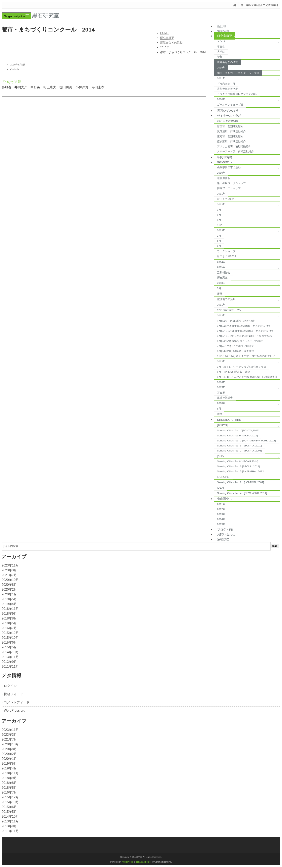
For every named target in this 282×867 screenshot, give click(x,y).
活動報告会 (223, 272)
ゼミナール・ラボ (229, 115)
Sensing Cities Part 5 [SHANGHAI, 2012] (241, 471)
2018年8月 (9, 618)
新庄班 (221, 26)
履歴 (219, 293)
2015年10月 (10, 637)
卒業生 (221, 46)
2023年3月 (9, 570)
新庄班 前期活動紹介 (230, 126)
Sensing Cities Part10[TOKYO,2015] (238, 430)
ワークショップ (226, 251)
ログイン (10, 686)
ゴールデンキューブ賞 (230, 104)
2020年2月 (9, 589)
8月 (219, 219)
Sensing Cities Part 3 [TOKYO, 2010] (239, 445)
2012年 (221, 204)
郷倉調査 (222, 277)
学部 (219, 56)
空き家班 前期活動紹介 (231, 141)
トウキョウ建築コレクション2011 (237, 93)
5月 (219, 214)
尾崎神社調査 (225, 397)
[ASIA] (221, 455)
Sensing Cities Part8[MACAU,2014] (237, 461)
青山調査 (223, 498)
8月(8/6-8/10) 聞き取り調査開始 (235, 351)
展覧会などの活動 (227, 62)
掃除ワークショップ (229, 188)
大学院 (221, 51)
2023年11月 (10, 565)
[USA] (220, 487)
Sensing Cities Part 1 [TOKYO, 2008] (239, 450)
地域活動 (223, 162)
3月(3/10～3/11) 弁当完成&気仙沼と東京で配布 (244, 335)
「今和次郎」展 (226, 83)
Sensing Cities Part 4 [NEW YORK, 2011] (242, 493)
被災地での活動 (226, 299)
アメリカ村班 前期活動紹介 (234, 146)
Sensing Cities (229, 419)
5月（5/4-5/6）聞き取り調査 (233, 371)
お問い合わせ (226, 534)
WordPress (127, 862)
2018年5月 (9, 623)
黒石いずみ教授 (227, 110)
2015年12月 (10, 633)
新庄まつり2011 (226, 199)
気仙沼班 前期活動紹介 (231, 131)
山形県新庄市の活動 (229, 167)
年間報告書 (224, 157)
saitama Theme (143, 862)
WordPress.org (14, 710)
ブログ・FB (225, 529)
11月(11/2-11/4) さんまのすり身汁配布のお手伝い (246, 356)
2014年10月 (10, 652)
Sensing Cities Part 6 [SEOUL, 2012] (238, 466)
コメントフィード (17, 702)
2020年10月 (10, 580)
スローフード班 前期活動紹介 (235, 151)
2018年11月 (10, 608)
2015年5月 (9, 647)
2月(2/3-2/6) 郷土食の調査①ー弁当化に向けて (244, 325)
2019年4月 (9, 604)
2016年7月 (9, 628)
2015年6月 (9, 642)
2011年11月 (10, 666)
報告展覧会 (223, 178)
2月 (219, 209)
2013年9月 (9, 661)
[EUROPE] (223, 476)
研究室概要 (224, 36)
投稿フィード (13, 694)
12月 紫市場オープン (229, 310)
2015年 (221, 67)
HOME (164, 33)
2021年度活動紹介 (228, 120)
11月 (220, 224)
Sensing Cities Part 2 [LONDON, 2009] (240, 482)
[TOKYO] (222, 425)
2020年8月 (9, 584)
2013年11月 (10, 657)
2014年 (221, 262)
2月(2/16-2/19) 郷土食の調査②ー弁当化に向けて (245, 330)
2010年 (221, 99)
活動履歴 (223, 539)
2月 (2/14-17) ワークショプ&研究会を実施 (241, 366)
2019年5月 (9, 599)
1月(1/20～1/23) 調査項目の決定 (236, 320)
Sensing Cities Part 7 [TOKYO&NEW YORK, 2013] (246, 440)
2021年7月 (9, 575)
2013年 (221, 230)
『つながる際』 (13, 82)
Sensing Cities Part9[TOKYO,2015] (237, 435)
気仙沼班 (223, 31)
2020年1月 (9, 594)
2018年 (221, 282)
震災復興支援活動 (227, 88)
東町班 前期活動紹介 (230, 136)
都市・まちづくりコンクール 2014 (238, 72)
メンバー (222, 41)
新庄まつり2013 (226, 256)
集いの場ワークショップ (231, 183)
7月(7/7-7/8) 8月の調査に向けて (235, 345)
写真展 (221, 392)
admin (15, 69)
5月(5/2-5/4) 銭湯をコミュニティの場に (240, 340)
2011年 (221, 78)
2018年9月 (9, 613)
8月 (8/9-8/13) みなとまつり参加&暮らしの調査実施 (247, 376)
